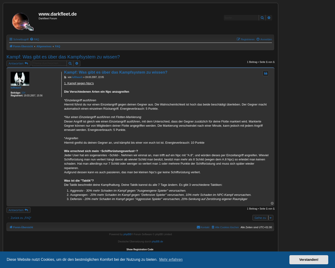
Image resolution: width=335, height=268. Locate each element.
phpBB (127, 234)
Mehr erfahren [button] (171, 259)
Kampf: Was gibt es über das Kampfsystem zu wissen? (63, 56)
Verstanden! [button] (308, 259)
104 (23, 93)
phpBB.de (157, 241)
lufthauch (16, 87)
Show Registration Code (140, 249)
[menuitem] (34, 39)
